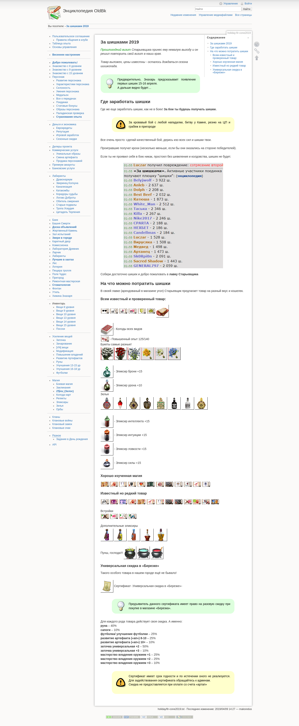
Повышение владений (69, 354)
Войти (248, 3)
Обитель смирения (67, 201)
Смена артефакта (66, 157)
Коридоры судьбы (67, 194)
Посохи (60, 328)
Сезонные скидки (66, 139)
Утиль (56, 292)
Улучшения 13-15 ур (68, 365)
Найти (246, 9)
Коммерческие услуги (65, 150)
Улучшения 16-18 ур (68, 369)
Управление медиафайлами (216, 15)
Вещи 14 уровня (66, 321)
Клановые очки (61, 427)
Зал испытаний (61, 234)
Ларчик (56, 252)
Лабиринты (59, 175)
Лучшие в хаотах (63, 259)
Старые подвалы (66, 204)
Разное (56, 435)
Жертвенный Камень (64, 230)
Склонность (63, 87)
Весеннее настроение (66, 54)
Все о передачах (66, 98)
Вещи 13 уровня (66, 317)
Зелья (59, 405)
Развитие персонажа (68, 80)
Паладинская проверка (70, 113)
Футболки (62, 372)
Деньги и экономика (64, 124)
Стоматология (61, 284)
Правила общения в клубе (72, 39)
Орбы (59, 409)
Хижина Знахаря (62, 295)
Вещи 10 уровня (66, 314)
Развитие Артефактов (69, 358)
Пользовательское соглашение (70, 36)
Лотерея (57, 266)
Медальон (62, 95)
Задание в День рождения (72, 439)
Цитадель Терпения (68, 212)
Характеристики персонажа (72, 84)
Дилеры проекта (62, 146)
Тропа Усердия (65, 208)
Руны (59, 361)
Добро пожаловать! (65, 62)
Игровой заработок (67, 135)
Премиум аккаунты (63, 164)
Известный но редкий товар (229, 65)
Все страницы (243, 15)
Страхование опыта (69, 116)
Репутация (62, 131)
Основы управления (64, 47)
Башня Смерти (61, 223)
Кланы (56, 416)
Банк (55, 219)
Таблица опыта (61, 43)
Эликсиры (62, 402)
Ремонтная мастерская (66, 281)
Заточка (61, 340)
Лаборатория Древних (65, 248)
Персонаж (58, 76)
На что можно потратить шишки (229, 51)
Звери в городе (62, 237)
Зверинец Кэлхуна (67, 183)
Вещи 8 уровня (65, 307)
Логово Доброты (66, 197)
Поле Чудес (59, 274)
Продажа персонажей (69, 160)
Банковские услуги (63, 168)
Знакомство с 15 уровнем (67, 73)
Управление (230, 3)
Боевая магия (64, 384)
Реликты (61, 398)
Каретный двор (61, 241)
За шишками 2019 (77, 26)
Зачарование (64, 343)
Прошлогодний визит (116, 49)
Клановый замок (62, 424)
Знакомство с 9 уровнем (66, 69)
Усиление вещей (62, 336)
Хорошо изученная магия (228, 61)
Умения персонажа (67, 91)
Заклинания (63, 387)
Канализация (64, 186)
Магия (56, 380)
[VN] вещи (62, 347)
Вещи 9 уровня (65, 310)
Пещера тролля (61, 270)
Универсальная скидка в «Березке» (227, 71)
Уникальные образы (68, 153)
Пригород (58, 277)
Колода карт (63, 394)
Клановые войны (62, 420)
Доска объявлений (64, 227)
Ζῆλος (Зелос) (65, 391)
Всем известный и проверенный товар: (225, 56)
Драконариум (64, 179)
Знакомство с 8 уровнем (66, 66)
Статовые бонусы (66, 105)
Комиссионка (60, 245)
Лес (54, 263)
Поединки (62, 102)
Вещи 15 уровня (66, 325)
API (54, 444)
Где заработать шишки (223, 47)
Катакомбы (62, 190)
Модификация (64, 351)
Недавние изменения (183, 15)
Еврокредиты (64, 128)
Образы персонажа (67, 109)
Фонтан (56, 288)
